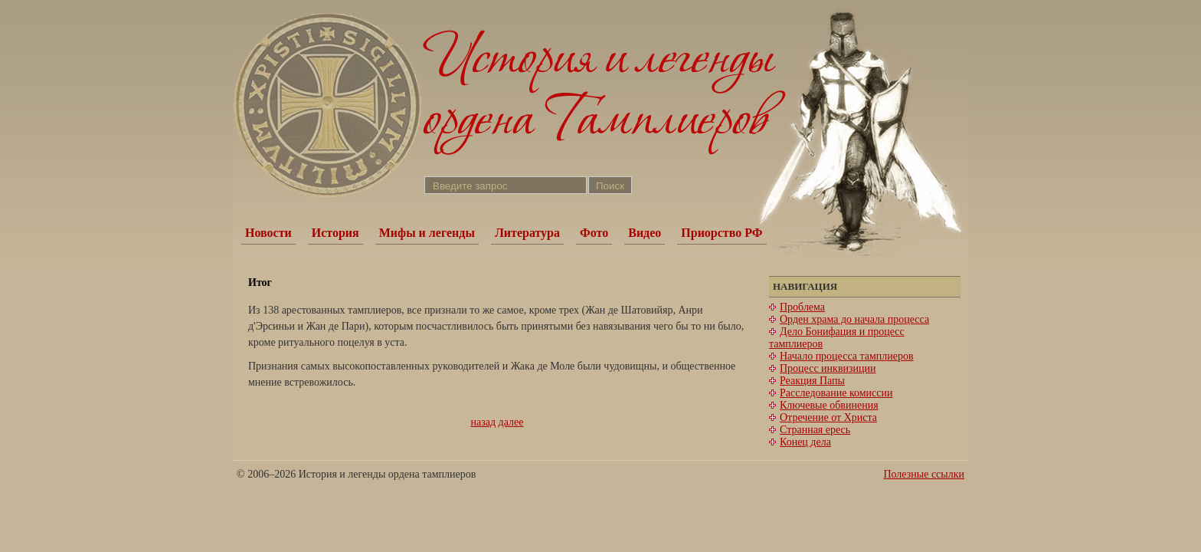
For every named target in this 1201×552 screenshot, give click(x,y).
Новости (268, 232)
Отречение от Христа (828, 417)
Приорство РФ (721, 232)
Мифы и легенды (427, 232)
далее (511, 422)
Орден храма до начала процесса (854, 319)
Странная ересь (815, 429)
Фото (594, 232)
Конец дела (805, 442)
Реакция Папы (812, 380)
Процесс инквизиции (827, 368)
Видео (644, 232)
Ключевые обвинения (829, 405)
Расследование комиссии (836, 393)
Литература (527, 232)
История (335, 232)
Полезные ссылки (923, 474)
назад (483, 422)
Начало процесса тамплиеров (847, 356)
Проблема (802, 307)
